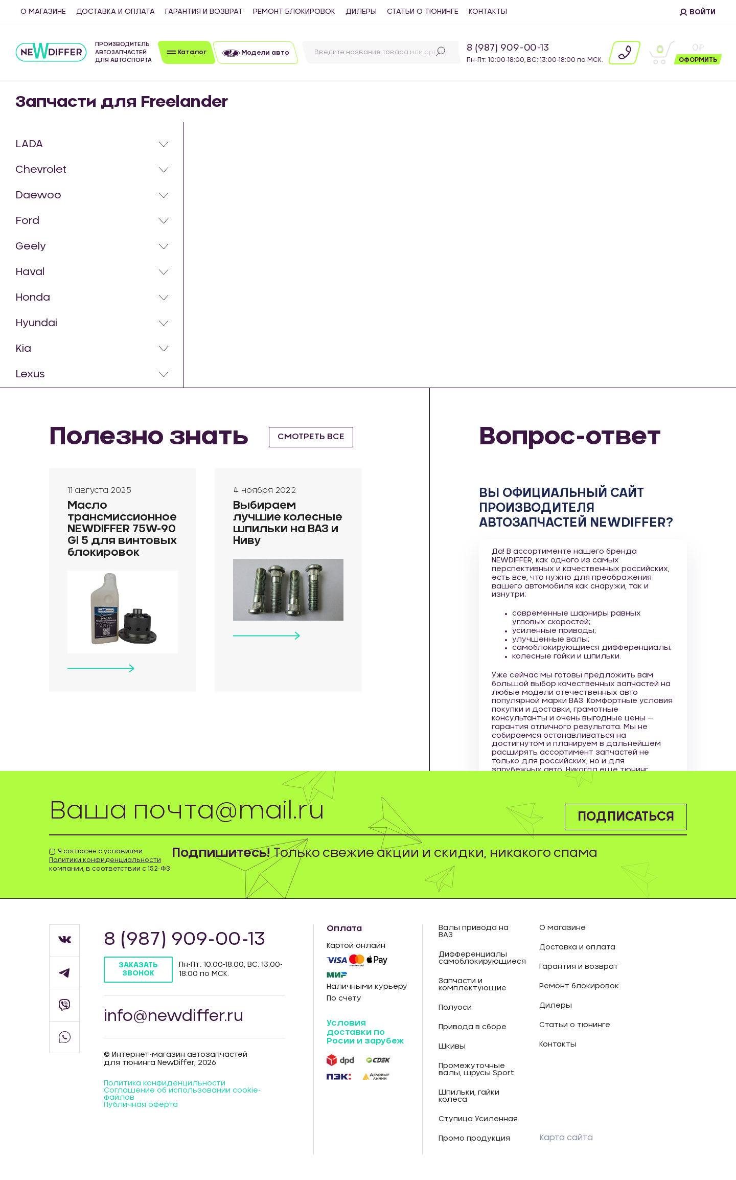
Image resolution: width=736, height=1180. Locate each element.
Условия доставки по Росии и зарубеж (365, 1032)
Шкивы (452, 1046)
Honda (32, 297)
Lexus (30, 374)
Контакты (488, 11)
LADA (29, 144)
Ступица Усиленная (478, 1119)
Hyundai (36, 323)
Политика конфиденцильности (164, 1083)
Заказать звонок (138, 969)
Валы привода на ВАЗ (474, 931)
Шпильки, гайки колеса (469, 1096)
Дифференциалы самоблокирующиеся (481, 958)
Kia (23, 349)
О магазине (43, 11)
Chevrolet (40, 170)
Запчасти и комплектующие (473, 985)
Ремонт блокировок (294, 11)
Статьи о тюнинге (422, 11)
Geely (30, 246)
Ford (27, 221)
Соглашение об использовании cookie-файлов (182, 1094)
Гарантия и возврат (204, 11)
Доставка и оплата (115, 11)
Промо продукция (474, 1138)
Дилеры (361, 11)
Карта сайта (566, 1137)
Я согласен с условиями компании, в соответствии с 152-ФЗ (109, 860)
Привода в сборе (473, 1027)
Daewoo (38, 195)
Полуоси (455, 1007)
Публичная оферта (141, 1104)
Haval (29, 272)
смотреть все (311, 437)
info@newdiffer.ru (173, 1016)
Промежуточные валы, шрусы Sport (476, 1069)
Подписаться (626, 817)
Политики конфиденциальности (105, 860)
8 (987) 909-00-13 (508, 48)
